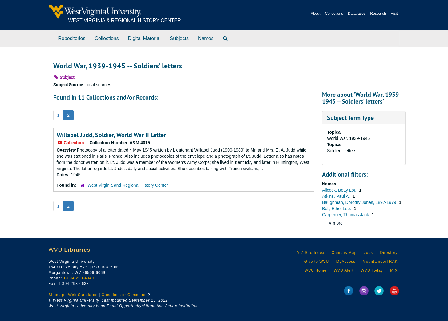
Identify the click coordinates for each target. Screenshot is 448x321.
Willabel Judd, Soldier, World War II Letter (111, 135)
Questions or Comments (125, 295)
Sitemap (56, 295)
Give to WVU (316, 261)
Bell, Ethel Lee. (337, 208)
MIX (394, 270)
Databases (356, 13)
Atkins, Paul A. (336, 196)
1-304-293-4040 (78, 278)
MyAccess (346, 261)
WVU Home (315, 270)
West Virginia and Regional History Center (127, 185)
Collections (334, 13)
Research (378, 13)
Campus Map (344, 252)
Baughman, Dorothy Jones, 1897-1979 (359, 202)
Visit (394, 13)
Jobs (368, 252)
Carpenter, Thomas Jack (346, 214)
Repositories (72, 38)
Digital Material (144, 38)
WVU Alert (343, 270)
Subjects (179, 38)
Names (206, 38)
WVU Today (372, 270)
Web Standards (83, 295)
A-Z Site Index (310, 252)
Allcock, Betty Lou (339, 190)
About (315, 13)
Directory (389, 252)
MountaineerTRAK (380, 261)
